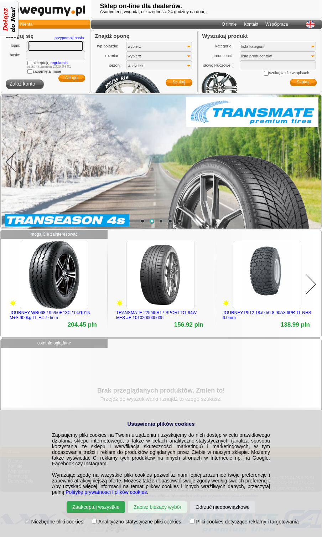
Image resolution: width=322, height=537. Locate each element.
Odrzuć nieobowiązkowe (223, 507)
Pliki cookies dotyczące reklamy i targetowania (244, 522)
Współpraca (276, 24)
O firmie (229, 24)
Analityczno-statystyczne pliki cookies (136, 522)
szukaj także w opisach (289, 73)
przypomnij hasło (69, 38)
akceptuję (50, 63)
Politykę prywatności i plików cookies (106, 492)
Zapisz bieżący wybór (157, 507)
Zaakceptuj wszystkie (95, 507)
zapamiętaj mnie (47, 71)
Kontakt (251, 24)
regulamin (59, 63)
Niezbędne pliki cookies (54, 522)
